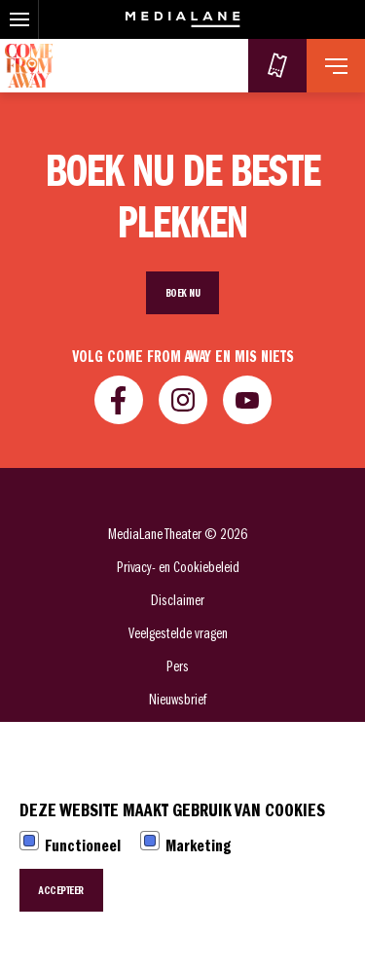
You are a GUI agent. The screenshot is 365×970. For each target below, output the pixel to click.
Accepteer (61, 890)
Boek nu (183, 293)
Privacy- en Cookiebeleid (178, 567)
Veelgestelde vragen (178, 633)
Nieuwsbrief (177, 699)
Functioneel (83, 846)
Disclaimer (177, 600)
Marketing (198, 846)
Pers (177, 666)
